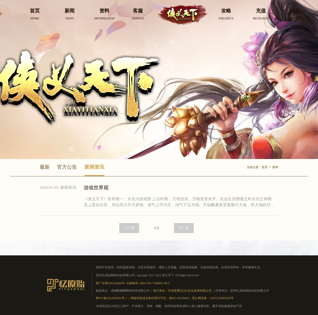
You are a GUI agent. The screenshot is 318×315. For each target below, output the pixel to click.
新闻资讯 (94, 167)
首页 (265, 167)
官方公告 (67, 167)
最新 (45, 167)
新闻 (275, 167)
